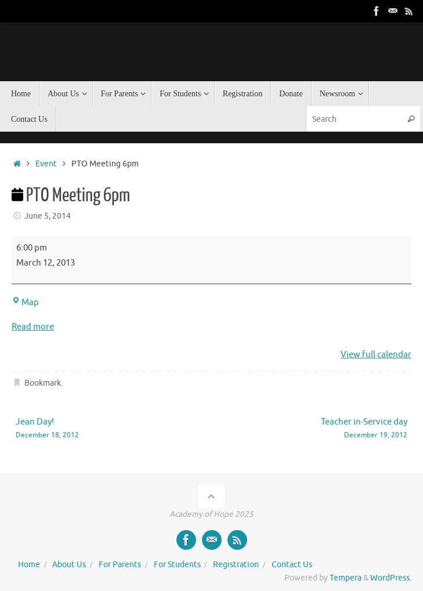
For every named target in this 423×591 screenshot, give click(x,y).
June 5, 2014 (47, 216)
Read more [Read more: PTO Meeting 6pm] (33, 326)
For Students (177, 565)
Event (46, 164)
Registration (236, 565)
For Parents (120, 565)
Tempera (345, 578)
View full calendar (376, 354)
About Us (69, 565)
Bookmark (42, 383)
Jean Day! (106, 428)
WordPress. (390, 578)
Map (25, 302)
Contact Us (292, 565)
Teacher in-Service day (317, 428)
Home (29, 565)
